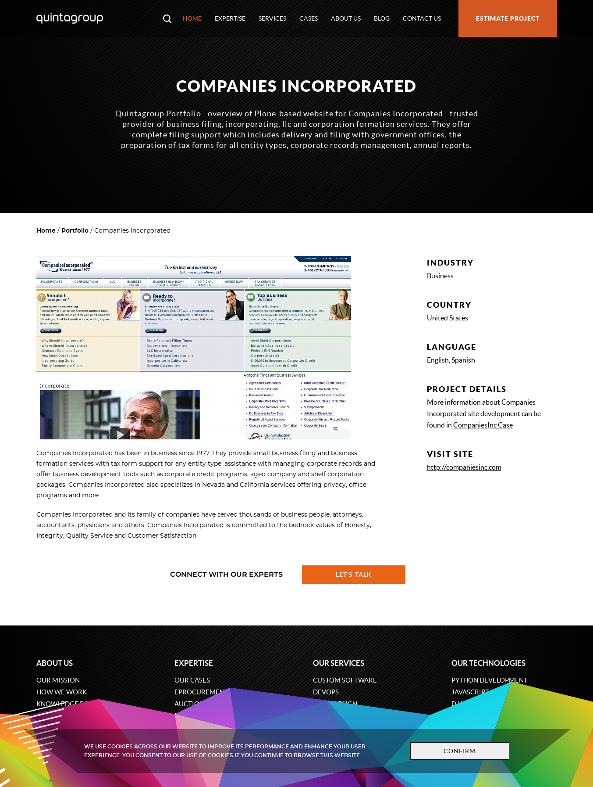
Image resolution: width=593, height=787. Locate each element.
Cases (308, 18)
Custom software (345, 680)
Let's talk (354, 574)
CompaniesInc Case (483, 425)
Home (192, 18)
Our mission (58, 680)
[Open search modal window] (167, 18)
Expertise (230, 18)
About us (346, 18)
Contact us (422, 18)
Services (272, 18)
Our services (338, 663)
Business (440, 276)
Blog (382, 18)
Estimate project (508, 18)
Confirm (460, 751)
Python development (489, 680)
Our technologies (488, 663)
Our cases (192, 680)
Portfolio (75, 231)
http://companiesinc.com (464, 467)
